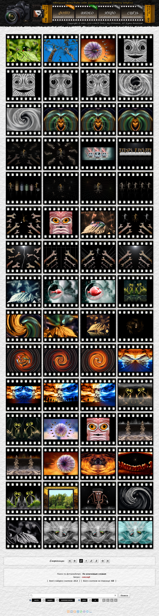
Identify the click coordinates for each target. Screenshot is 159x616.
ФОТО (36, 600)
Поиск (124, 595)
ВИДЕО (50, 600)
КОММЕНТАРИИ (67, 600)
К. (116, 600)
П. (104, 600)
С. (108, 600)
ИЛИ (84, 600)
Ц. (112, 600)
